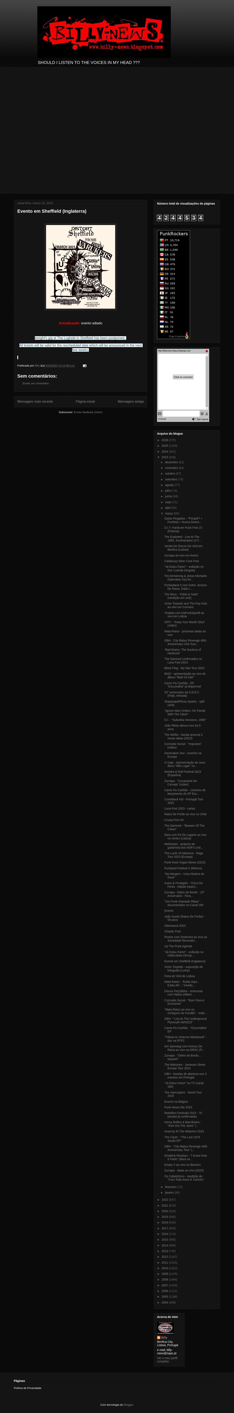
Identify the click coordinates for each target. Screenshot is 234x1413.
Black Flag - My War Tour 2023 (184, 668)
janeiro (170, 1192)
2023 (165, 457)
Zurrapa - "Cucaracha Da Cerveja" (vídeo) (180, 782)
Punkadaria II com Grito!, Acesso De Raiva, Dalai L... (185, 586)
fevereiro (171, 1187)
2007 (165, 1285)
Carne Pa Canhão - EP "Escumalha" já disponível (182, 684)
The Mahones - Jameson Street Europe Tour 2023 (184, 1066)
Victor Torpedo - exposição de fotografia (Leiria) (183, 968)
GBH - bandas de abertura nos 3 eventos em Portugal (185, 1075)
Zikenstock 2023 (175, 925)
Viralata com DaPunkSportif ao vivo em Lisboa (184, 614)
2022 (165, 1199)
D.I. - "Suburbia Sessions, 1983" (185, 720)
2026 (165, 440)
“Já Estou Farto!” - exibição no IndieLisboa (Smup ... (184, 953)
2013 (165, 1251)
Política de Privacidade (27, 1388)
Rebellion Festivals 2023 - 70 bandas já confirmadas (183, 1114)
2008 (165, 1279)
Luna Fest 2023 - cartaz (179, 808)
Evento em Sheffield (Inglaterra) (184, 961)
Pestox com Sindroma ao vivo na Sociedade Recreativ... (185, 938)
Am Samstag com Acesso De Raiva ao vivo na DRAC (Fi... (184, 1048)
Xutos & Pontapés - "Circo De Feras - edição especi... (183, 884)
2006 (165, 1291)
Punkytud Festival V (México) (183, 868)
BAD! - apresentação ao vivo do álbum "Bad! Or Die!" (185, 675)
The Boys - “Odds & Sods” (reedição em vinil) (181, 596)
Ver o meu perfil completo (167, 1359)
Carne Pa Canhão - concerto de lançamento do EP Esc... (185, 791)
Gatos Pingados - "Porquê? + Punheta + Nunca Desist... (183, 520)
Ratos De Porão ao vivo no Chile (185, 814)
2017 (165, 1228)
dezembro (172, 462)
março (169, 513)
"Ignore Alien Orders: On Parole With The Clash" (184, 712)
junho (169, 496)
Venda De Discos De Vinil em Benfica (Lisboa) (183, 547)
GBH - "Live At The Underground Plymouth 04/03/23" (185, 1020)
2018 (165, 1222)
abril (168, 507)
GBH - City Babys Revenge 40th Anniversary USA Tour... (185, 642)
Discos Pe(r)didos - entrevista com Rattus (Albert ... (183, 992)
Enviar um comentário (36, 383)
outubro (170, 473)
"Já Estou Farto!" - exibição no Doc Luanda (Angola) (184, 568)
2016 (165, 1234)
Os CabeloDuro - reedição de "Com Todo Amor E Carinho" (184, 1178)
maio (168, 502)
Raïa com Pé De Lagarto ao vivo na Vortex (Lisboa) (185, 836)
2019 (165, 1216)
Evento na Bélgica (176, 1101)
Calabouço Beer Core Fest (181, 561)
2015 (165, 1239)
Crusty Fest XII (174, 820)
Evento (169, 910)
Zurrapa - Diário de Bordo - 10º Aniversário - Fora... (184, 894)
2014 (165, 1245)
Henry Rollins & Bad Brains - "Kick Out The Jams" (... (182, 1123)
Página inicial (85, 401)
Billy (164, 1337)
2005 (165, 1296)
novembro (172, 468)
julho (168, 490)
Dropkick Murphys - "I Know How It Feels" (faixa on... (185, 1157)
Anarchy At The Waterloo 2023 (184, 1131)
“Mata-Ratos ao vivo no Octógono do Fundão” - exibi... (185, 1011)
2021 (165, 1205)
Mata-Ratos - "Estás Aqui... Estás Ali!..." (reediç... (181, 983)
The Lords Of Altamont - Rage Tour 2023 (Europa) (183, 855)
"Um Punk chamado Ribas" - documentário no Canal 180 (183, 903)
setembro (171, 479)
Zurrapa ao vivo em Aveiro (181, 555)
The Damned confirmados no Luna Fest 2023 (183, 660)
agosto (170, 485)
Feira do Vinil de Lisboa (179, 976)
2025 (165, 445)
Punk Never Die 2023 (178, 1107)
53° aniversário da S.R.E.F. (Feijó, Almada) (181, 694)
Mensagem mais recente (35, 401)
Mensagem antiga (131, 401)
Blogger (128, 1404)
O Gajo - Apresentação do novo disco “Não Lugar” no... (184, 764)
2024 (165, 451)
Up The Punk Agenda (178, 946)
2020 (165, 1211)
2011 (165, 1262)
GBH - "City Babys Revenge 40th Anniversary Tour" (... (185, 1148)
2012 (165, 1256)
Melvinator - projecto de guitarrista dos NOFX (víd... (183, 845)
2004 (165, 1302)
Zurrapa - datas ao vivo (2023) (184, 1170)
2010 (165, 1268)
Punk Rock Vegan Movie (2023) (184, 862)
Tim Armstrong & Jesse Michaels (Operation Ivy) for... (185, 577)
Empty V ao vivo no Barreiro (182, 1164)
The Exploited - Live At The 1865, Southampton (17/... (182, 538)
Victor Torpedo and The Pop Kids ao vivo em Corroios (185, 605)
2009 (165, 1274)
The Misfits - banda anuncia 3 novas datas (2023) (183, 736)
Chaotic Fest (172, 931)
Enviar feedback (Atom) (88, 412)
